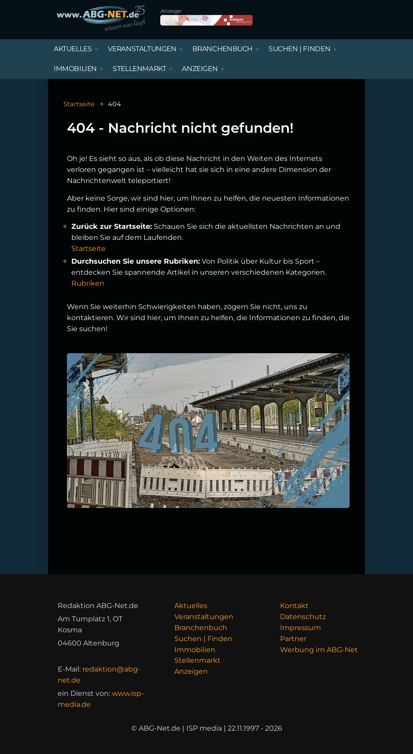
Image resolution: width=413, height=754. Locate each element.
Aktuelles (190, 605)
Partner (293, 639)
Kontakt (294, 605)
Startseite (79, 104)
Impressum (300, 627)
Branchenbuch (200, 627)
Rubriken (87, 283)
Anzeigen (191, 671)
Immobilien (194, 650)
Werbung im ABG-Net (319, 650)
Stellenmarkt (197, 660)
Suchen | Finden (203, 639)
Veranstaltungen (203, 616)
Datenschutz (303, 616)
